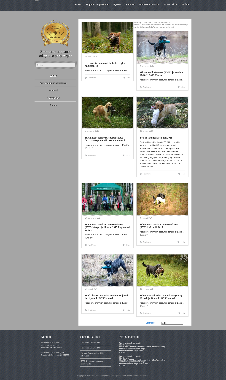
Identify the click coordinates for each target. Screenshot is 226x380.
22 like (128, 245)
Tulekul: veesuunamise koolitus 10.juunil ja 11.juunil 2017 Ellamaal (107, 297)
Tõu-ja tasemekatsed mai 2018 (156, 137)
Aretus (53, 105)
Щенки (53, 75)
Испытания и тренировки (53, 83)
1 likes (183, 87)
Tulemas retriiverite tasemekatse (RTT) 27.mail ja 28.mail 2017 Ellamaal (161, 297)
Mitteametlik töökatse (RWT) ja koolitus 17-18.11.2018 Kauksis (161, 74)
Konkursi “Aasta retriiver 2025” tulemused (92, 354)
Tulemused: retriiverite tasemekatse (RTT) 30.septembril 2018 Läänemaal (105, 139)
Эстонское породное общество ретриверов (55, 54)
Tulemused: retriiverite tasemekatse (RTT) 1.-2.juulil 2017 (159, 226)
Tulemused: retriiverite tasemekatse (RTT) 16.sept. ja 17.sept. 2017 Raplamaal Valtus (107, 227)
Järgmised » (151, 323)
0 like (128, 78)
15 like (128, 310)
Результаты (53, 97)
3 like (183, 174)
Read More (92, 78)
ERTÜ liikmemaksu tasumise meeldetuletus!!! (92, 362)
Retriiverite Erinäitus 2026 (91, 343)
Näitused (53, 90)
